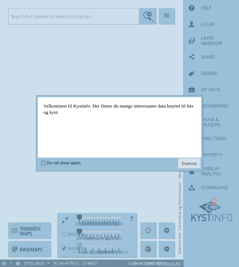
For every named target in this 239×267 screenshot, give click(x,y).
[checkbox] (43, 162)
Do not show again (64, 163)
